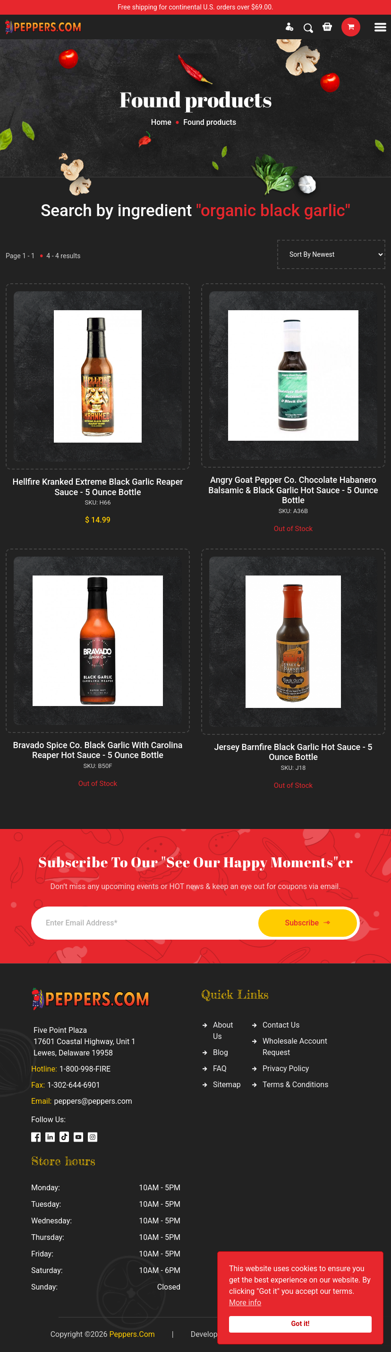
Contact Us (281, 1025)
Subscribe (307, 923)
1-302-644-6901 (73, 1085)
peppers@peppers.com (93, 1101)
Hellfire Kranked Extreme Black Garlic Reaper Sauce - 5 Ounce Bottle (98, 487)
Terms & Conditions (296, 1084)
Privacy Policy (286, 1068)
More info (245, 1302)
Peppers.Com (131, 1334)
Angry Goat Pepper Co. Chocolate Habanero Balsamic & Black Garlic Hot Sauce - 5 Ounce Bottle (293, 490)
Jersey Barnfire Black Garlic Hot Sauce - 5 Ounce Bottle (293, 752)
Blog (220, 1052)
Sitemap (227, 1084)
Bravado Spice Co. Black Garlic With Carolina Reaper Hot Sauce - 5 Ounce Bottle (98, 750)
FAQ (220, 1068)
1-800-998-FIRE (85, 1068)
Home (161, 122)
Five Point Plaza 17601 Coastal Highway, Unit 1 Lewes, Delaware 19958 (85, 1041)
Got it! (300, 1324)
